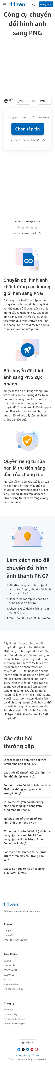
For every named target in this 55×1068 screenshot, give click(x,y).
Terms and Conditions (15, 1018)
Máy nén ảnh (10, 965)
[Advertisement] (27, 66)
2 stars (23, 227)
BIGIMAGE (9, 974)
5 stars (36, 227)
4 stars (32, 227)
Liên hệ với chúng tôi (14, 1023)
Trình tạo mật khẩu (13, 988)
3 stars (27, 227)
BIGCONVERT (10, 970)
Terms (35, 1055)
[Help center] (34, 4)
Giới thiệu (8, 1009)
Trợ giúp (8, 930)
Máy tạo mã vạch (12, 984)
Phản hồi (8, 935)
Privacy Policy (10, 1014)
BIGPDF (7, 960)
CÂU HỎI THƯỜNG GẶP (16, 939)
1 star (19, 227)
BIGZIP (7, 979)
